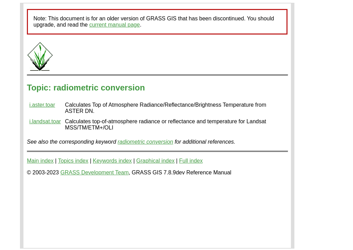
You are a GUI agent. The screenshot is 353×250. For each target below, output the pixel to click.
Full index (190, 161)
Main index (40, 161)
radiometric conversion (145, 142)
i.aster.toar (42, 105)
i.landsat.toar (45, 121)
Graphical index (155, 161)
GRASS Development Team (94, 172)
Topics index (73, 161)
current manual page (114, 25)
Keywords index (112, 161)
